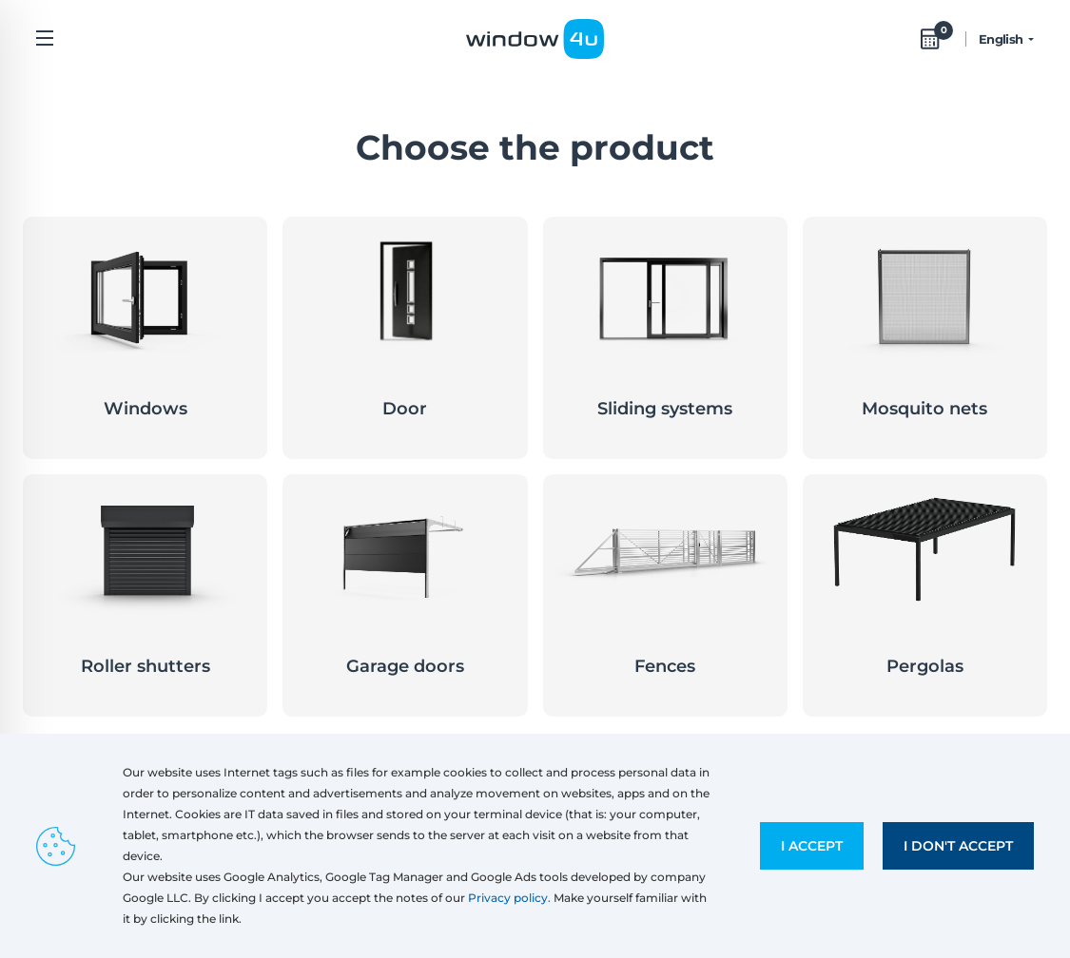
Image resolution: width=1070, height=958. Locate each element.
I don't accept (958, 845)
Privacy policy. (509, 898)
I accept (812, 845)
